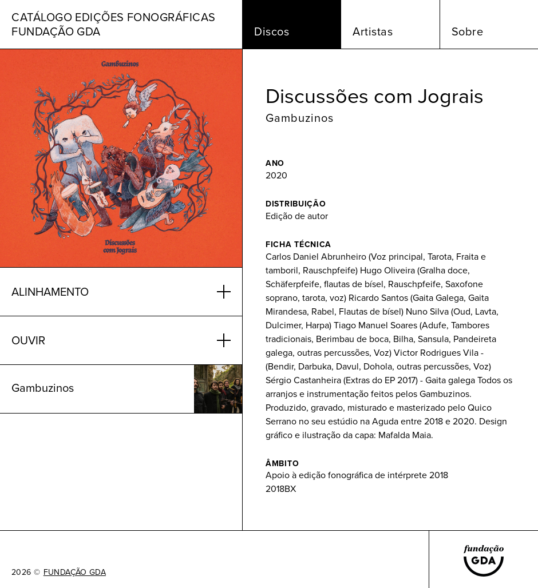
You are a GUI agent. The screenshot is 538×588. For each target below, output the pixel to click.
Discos (271, 31)
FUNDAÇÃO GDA (74, 573)
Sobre (468, 31)
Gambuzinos (300, 117)
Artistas (373, 31)
